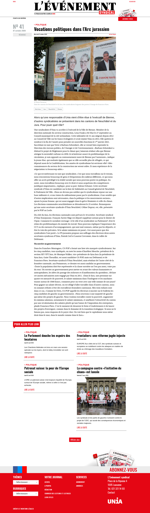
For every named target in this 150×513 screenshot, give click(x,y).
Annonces (79, 486)
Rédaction (48, 490)
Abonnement (80, 482)
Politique (40, 25)
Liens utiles (49, 497)
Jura (44, 109)
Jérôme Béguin (112, 34)
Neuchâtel (52, 109)
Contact (111, 492)
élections (38, 109)
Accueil (47, 482)
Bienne (60, 109)
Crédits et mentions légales (23, 509)
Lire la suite (29, 357)
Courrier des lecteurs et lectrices (58, 493)
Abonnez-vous (127, 19)
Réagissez (22, 34)
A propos (48, 486)
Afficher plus (75, 439)
